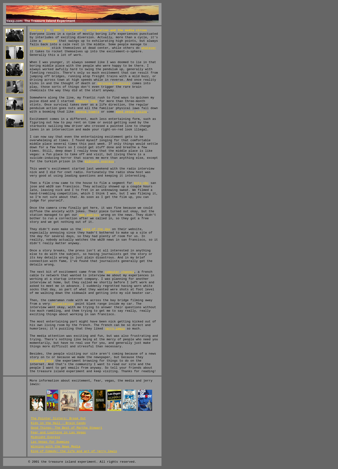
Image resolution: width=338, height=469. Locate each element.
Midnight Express (45, 437)
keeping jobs (87, 101)
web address (89, 215)
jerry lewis (115, 328)
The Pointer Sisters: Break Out (58, 418)
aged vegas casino (131, 111)
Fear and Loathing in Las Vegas (58, 432)
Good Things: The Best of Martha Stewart (66, 428)
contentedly (40, 48)
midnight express (99, 161)
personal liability (113, 83)
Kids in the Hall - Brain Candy (58, 423)
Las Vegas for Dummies (50, 442)
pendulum (49, 41)
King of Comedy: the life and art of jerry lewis (74, 451)
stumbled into (42, 361)
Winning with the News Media (56, 446)
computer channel (119, 272)
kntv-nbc (141, 183)
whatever (148, 48)
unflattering (63, 304)
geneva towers (87, 111)
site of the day (96, 229)
